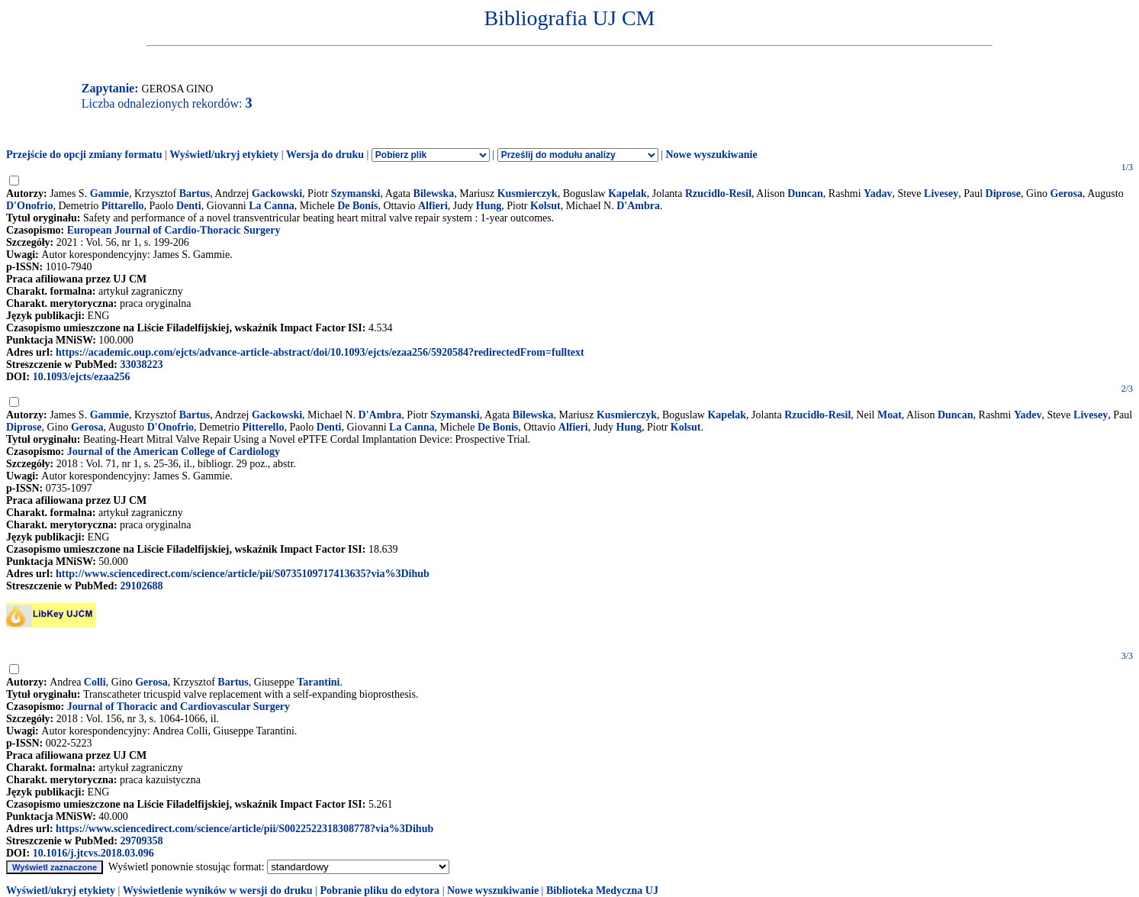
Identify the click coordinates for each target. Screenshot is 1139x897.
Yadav (878, 193)
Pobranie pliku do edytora (379, 890)
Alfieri (433, 205)
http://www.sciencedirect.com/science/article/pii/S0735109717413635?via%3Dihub (243, 573)
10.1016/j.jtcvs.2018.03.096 (93, 853)
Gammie (109, 193)
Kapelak (627, 193)
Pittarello (122, 205)
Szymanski (356, 193)
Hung (488, 205)
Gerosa (1067, 193)
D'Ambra (638, 205)
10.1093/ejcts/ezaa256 (81, 376)
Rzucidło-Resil (817, 415)
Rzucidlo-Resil (718, 193)
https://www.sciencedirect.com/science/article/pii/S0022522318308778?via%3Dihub (244, 828)
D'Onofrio (29, 205)
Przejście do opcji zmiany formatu (84, 154)
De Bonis (357, 205)
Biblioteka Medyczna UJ (602, 890)
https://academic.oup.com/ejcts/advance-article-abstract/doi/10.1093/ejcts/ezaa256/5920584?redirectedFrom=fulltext (320, 352)
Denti (188, 205)
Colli (95, 682)
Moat (889, 415)
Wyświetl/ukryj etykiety (223, 154)
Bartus (194, 193)
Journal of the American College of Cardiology (173, 451)
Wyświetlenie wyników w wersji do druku (218, 890)
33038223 (141, 364)
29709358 (141, 841)
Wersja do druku (325, 154)
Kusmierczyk (527, 193)
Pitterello (263, 427)
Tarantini (318, 682)
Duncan (805, 193)
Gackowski (277, 193)
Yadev (1028, 415)
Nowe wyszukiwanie (711, 154)
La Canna (271, 205)
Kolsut (545, 205)
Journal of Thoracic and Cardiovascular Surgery (178, 706)
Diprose (1003, 193)
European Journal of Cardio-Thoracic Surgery (174, 230)
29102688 (141, 586)
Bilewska (434, 193)
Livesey (941, 193)
